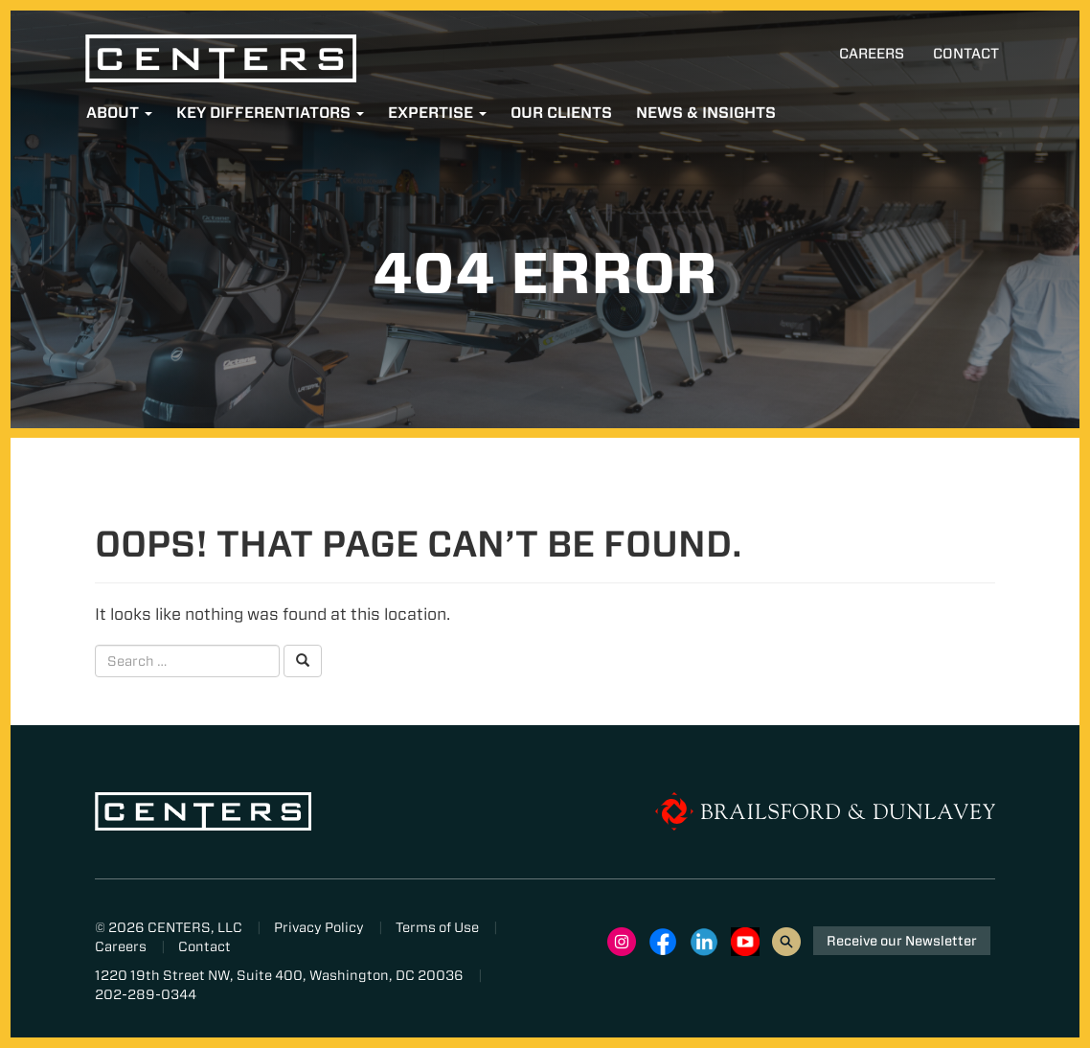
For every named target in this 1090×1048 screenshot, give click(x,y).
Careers (871, 53)
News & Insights (706, 112)
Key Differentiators (270, 112)
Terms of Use (437, 927)
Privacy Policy (319, 927)
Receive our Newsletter (902, 940)
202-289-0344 (145, 994)
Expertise (437, 112)
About (119, 112)
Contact (966, 53)
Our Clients (561, 112)
